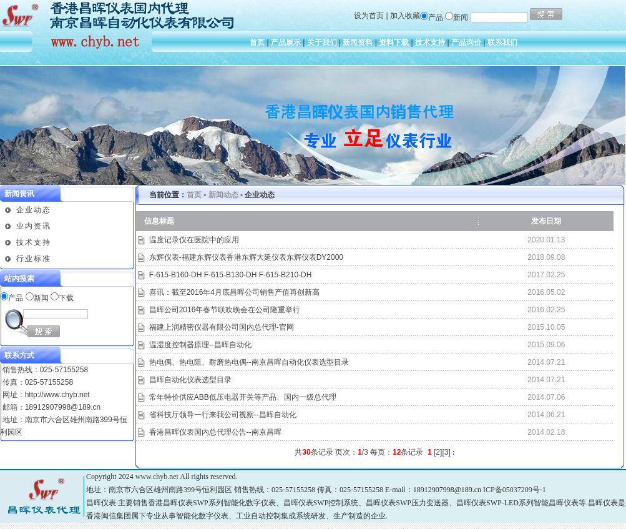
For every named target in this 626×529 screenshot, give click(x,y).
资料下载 (394, 42)
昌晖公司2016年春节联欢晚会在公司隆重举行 (225, 309)
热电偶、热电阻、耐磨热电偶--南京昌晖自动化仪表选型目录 (249, 362)
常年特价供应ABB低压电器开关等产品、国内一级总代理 (242, 397)
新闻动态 (223, 194)
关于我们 (322, 42)
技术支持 (430, 42)
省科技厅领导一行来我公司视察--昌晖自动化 (222, 414)
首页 (257, 42)
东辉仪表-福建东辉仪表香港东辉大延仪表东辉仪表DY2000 (246, 257)
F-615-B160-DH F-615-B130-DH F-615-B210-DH (230, 274)
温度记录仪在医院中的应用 (194, 239)
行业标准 (33, 258)
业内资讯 (33, 226)
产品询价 (466, 42)
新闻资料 (358, 42)
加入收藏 (405, 15)
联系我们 (502, 42)
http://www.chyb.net (57, 394)
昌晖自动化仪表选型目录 (190, 379)
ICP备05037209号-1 (514, 489)
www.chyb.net (157, 476)
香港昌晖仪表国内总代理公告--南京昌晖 (215, 432)
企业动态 (33, 209)
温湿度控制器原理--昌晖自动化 (200, 344)
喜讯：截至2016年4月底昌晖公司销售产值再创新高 (234, 292)
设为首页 (369, 15)
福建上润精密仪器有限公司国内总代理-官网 (221, 327)
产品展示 (286, 42)
